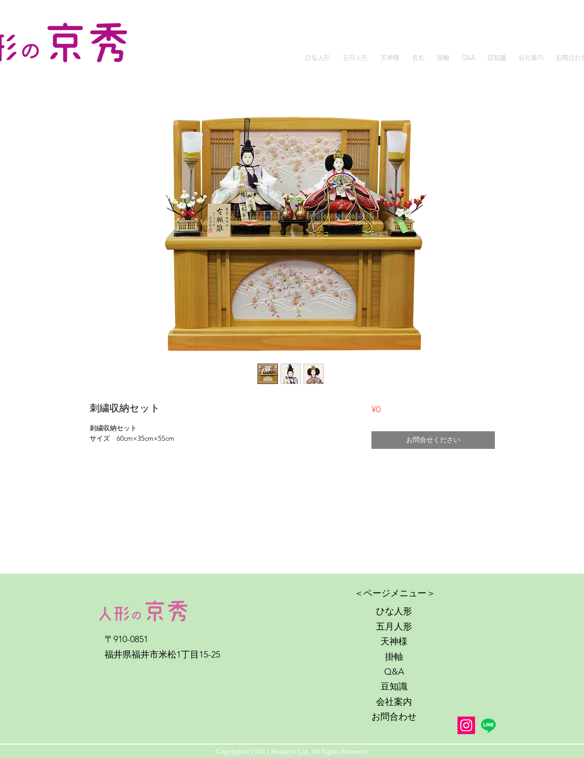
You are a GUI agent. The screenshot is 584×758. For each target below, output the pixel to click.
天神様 (393, 641)
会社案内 (394, 701)
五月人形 (394, 626)
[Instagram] (466, 725)
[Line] (488, 725)
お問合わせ (393, 716)
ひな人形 (394, 611)
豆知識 (393, 686)
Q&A (394, 671)
